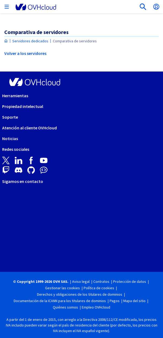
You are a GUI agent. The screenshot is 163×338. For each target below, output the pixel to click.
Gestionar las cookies (62, 288)
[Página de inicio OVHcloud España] (6, 41)
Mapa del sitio (134, 300)
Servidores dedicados (30, 41)
